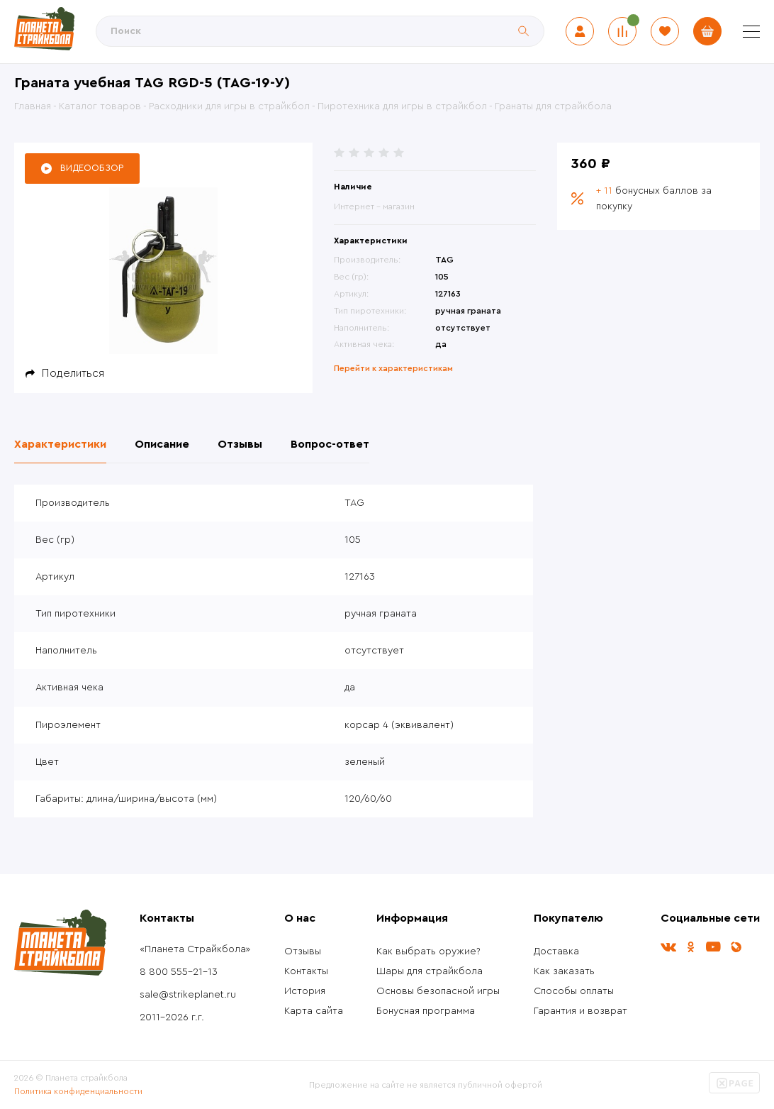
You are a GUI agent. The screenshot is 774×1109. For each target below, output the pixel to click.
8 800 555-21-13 (179, 972)
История (304, 991)
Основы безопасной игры (438, 991)
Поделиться (73, 373)
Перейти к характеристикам (393, 368)
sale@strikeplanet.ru (188, 995)
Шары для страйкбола (429, 971)
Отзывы (302, 951)
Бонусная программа (425, 1011)
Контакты (306, 971)
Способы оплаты (574, 991)
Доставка (556, 951)
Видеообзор (91, 167)
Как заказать (564, 971)
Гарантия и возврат (580, 1011)
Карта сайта (313, 1011)
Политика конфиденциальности (78, 1091)
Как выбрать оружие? (428, 951)
